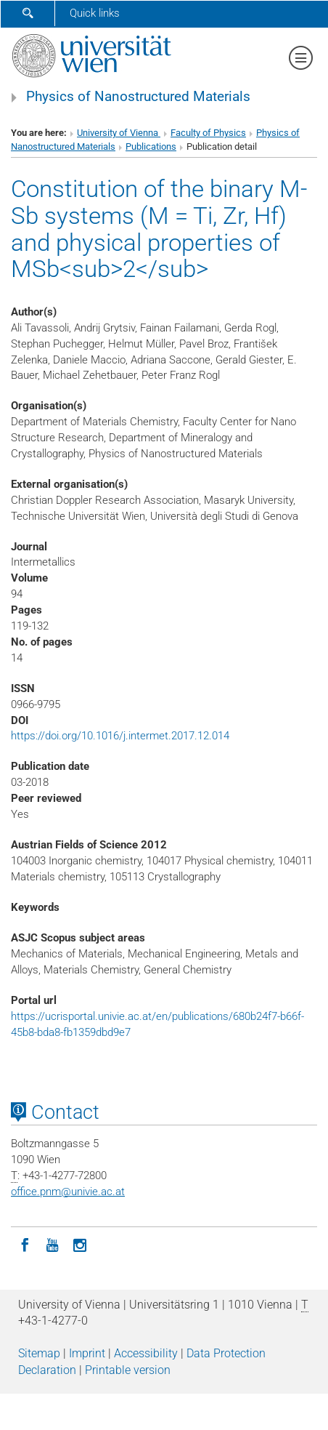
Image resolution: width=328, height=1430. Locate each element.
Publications (151, 146)
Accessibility (146, 1353)
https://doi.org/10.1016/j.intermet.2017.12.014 (120, 735)
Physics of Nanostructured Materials (138, 97)
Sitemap (39, 1353)
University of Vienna (118, 132)
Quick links (95, 13)
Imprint (87, 1353)
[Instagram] (80, 1244)
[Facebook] (24, 1244)
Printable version (128, 1370)
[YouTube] (52, 1244)
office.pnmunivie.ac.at (68, 1191)
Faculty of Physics (208, 132)
